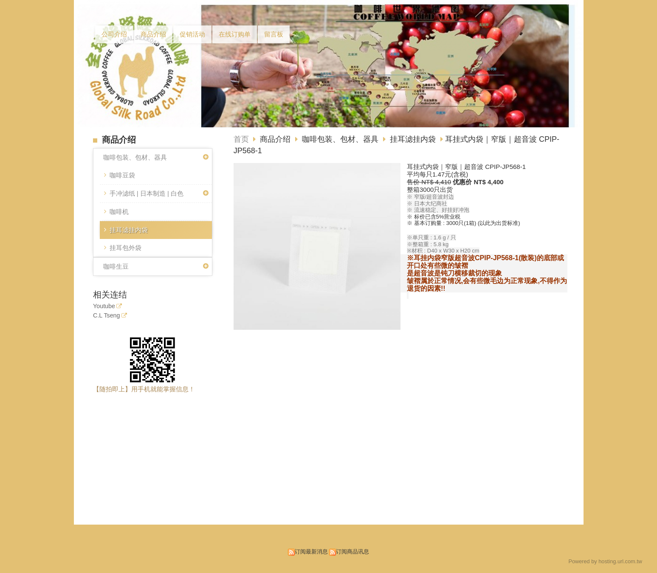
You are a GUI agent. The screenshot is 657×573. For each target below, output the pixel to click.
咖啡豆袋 (122, 175)
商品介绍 (276, 139)
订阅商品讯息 (352, 551)
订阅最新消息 (311, 551)
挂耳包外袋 (125, 247)
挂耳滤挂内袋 (129, 229)
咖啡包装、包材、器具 (135, 157)
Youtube (104, 306)
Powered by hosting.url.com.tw (605, 561)
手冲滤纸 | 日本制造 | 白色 (146, 193)
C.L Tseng (106, 315)
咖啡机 (119, 211)
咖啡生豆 (116, 266)
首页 (241, 139)
